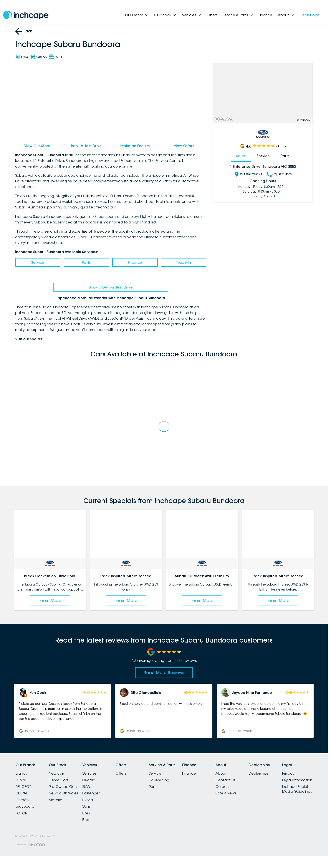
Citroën (22, 800)
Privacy (288, 773)
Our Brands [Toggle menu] (137, 15)
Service (37, 262)
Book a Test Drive (86, 146)
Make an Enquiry (135, 146)
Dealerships (309, 15)
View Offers (184, 146)
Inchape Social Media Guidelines (297, 789)
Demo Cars (58, 780)
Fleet (86, 819)
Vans (86, 806)
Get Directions (248, 174)
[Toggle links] (30, 844)
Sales (241, 156)
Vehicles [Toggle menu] (191, 15)
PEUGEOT (23, 786)
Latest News (225, 793)
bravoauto (25, 806)
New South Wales (63, 793)
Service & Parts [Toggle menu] (238, 15)
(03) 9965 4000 (278, 174)
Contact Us (225, 780)
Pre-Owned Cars (63, 786)
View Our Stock (37, 146)
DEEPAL (22, 793)
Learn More (49, 600)
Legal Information (297, 780)
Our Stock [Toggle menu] (165, 15)
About (221, 773)
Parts (86, 262)
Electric (88, 780)
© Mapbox (303, 120)
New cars (57, 773)
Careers (222, 786)
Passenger (91, 793)
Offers (212, 15)
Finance (265, 15)
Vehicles (89, 773)
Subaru (22, 780)
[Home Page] (25, 15)
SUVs (86, 786)
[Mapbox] (224, 119)
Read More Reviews (164, 672)
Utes (86, 813)
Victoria (55, 800)
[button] (62, 711)
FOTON (22, 813)
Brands (21, 773)
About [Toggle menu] (286, 15)
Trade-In (183, 262)
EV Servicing (159, 780)
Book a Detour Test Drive (111, 287)
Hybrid (87, 800)
